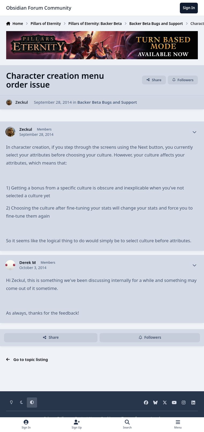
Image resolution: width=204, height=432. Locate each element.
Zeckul (21, 102)
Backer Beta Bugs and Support (107, 102)
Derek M (27, 262)
